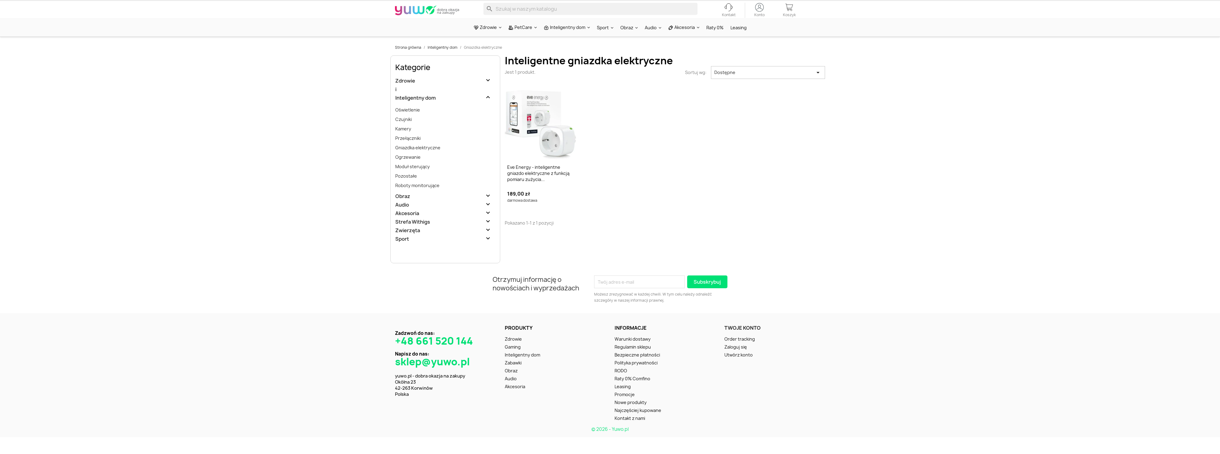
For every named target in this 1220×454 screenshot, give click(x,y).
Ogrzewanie (408, 168)
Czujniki (403, 130)
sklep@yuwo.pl (432, 372)
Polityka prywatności (636, 373)
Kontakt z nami (630, 429)
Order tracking (739, 350)
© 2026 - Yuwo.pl (610, 440)
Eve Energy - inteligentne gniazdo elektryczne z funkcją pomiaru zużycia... (538, 184)
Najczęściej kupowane (638, 421)
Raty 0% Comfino (632, 389)
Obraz (402, 207)
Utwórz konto (738, 365)
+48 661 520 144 (434, 351)
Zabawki (513, 373)
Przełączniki (408, 149)
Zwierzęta (407, 241)
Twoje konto (742, 338)
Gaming (513, 357)
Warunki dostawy (633, 350)
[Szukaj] (590, 13)
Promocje (625, 405)
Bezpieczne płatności (637, 365)
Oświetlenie (407, 120)
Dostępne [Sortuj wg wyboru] (768, 83)
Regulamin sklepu (633, 357)
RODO (621, 381)
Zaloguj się (735, 357)
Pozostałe (406, 187)
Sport (402, 250)
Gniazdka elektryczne (417, 158)
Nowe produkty (631, 413)
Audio (402, 215)
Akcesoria (407, 224)
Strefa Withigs (412, 232)
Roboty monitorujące (417, 196)
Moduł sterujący (412, 177)
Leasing (623, 397)
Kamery (403, 139)
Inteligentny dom (415, 108)
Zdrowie (405, 91)
